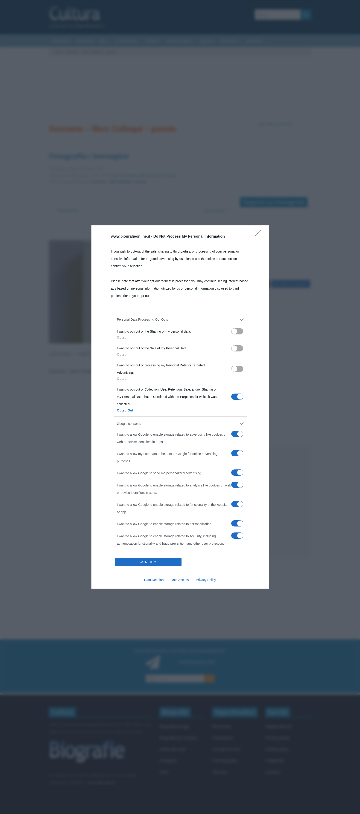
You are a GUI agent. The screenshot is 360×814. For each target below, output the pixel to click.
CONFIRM (148, 562)
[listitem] (180, 319)
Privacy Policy (206, 580)
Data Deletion (154, 580)
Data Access (180, 580)
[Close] (259, 234)
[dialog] (180, 406)
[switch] (237, 331)
